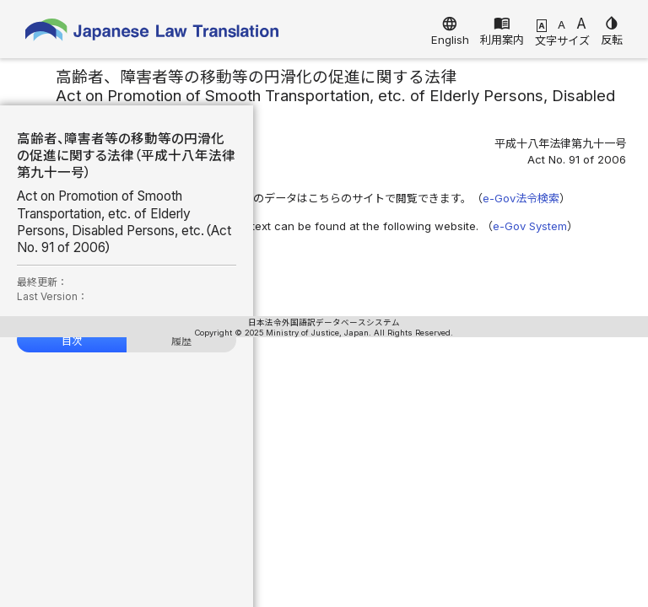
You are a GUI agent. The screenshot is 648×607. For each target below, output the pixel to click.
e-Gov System (530, 226)
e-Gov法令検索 (521, 198)
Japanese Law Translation (151, 33)
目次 (72, 341)
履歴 (181, 341)
